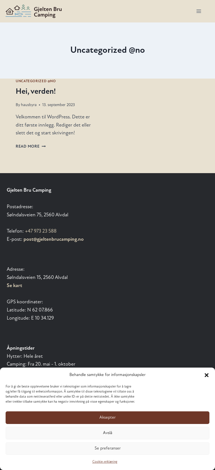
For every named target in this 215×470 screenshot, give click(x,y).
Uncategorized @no (36, 81)
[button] (206, 375)
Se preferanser (108, 448)
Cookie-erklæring (104, 462)
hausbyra (29, 105)
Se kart (14, 285)
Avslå (107, 433)
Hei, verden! (36, 92)
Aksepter (107, 418)
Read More (31, 147)
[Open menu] (198, 11)
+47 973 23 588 (41, 231)
